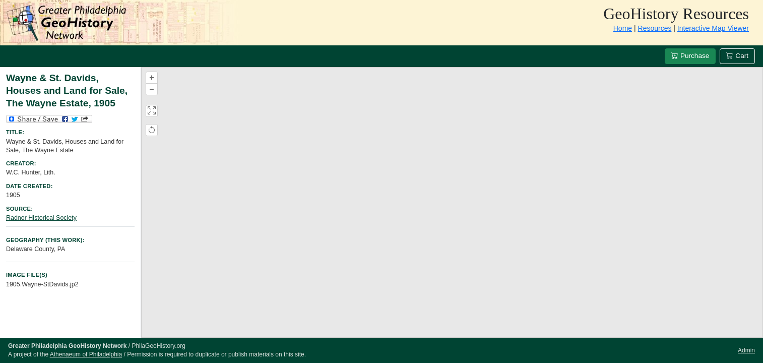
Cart (737, 55)
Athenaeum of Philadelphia (86, 354)
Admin (746, 350)
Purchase (690, 55)
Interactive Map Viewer (713, 28)
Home (622, 28)
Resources (655, 28)
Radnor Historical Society (41, 217)
